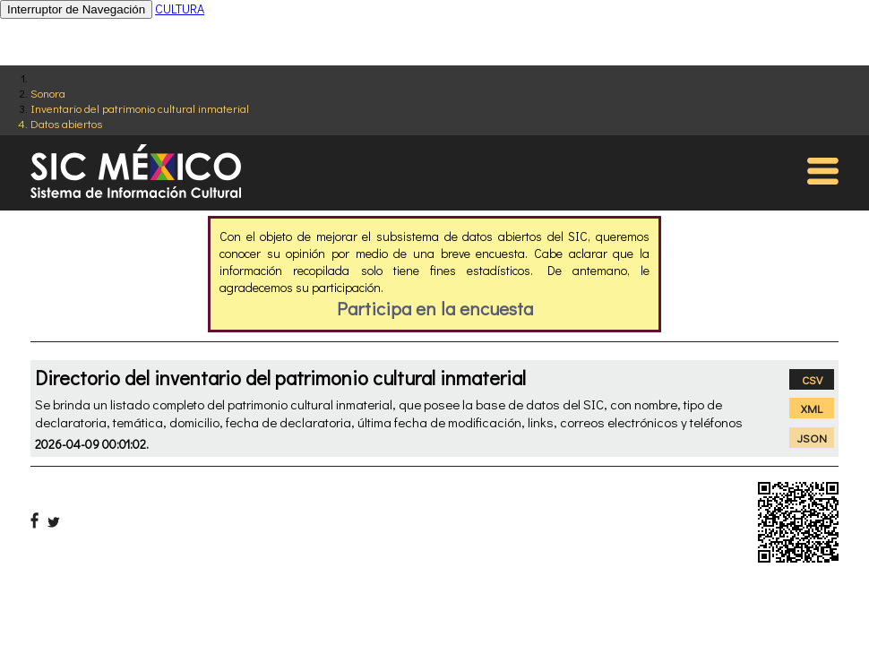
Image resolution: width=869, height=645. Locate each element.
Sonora (47, 92)
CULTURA (179, 8)
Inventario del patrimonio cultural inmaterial (139, 108)
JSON (812, 437)
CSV (812, 379)
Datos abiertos (66, 123)
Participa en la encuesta (435, 308)
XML (811, 408)
